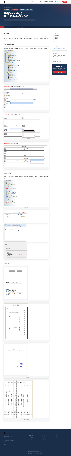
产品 (36, 1)
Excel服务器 (31, 435)
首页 (32, 1)
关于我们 (59, 1)
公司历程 (56, 437)
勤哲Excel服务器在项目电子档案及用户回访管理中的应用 (59, 56)
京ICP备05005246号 (31, 453)
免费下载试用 (31, 439)
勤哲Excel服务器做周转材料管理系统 (59, 59)
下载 (55, 1)
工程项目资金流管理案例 (57, 61)
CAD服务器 (31, 437)
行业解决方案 (44, 439)
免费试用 (64, 1)
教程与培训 (46, 1)
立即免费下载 (59, 72)
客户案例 (40, 1)
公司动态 (56, 439)
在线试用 (51, 1)
